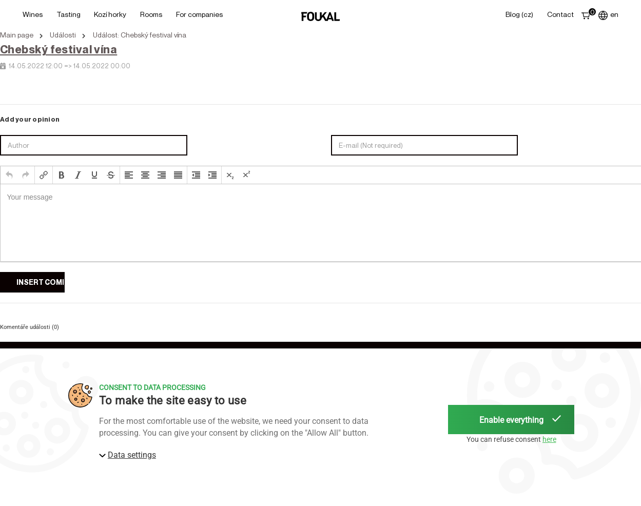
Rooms (151, 14)
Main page (16, 34)
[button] (9, 175)
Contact (560, 14)
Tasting (68, 14)
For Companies (199, 14)
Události (63, 34)
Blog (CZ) (519, 14)
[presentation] (9, 175)
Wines (33, 14)
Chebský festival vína (58, 49)
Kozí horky (110, 14)
